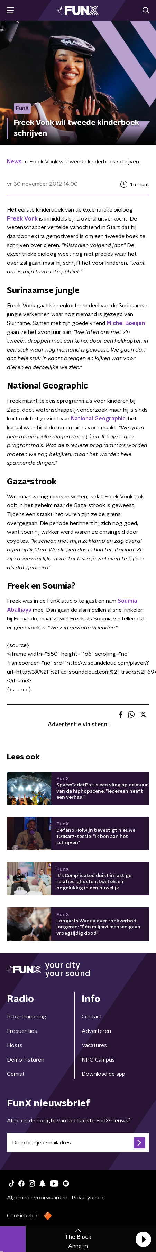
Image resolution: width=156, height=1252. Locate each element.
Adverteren (96, 1031)
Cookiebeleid (23, 1215)
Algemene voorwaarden (37, 1197)
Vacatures (94, 1045)
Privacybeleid (88, 1197)
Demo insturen (25, 1060)
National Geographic (98, 418)
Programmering (26, 1016)
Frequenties (22, 1031)
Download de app (103, 1074)
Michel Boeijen (126, 323)
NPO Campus (98, 1060)
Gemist (16, 1074)
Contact (92, 1016)
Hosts (14, 1045)
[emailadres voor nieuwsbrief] (78, 1142)
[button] (143, 1239)
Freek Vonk (22, 219)
